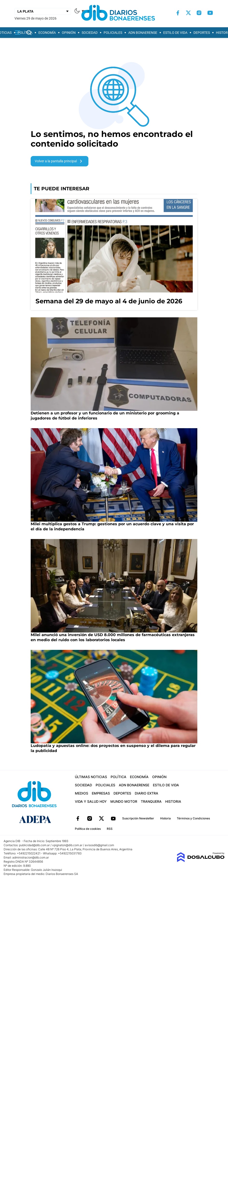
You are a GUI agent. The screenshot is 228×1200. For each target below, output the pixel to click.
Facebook (78, 818)
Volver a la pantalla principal (59, 161)
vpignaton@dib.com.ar (67, 845)
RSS (110, 829)
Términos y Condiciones (193, 818)
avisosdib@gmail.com (99, 845)
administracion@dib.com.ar (30, 857)
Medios (81, 793)
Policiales (113, 33)
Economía (47, 33)
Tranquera (151, 801)
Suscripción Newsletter (138, 818)
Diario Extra (146, 793)
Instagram (90, 818)
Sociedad (90, 33)
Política (25, 33)
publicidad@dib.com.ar (34, 845)
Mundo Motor (123, 801)
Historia (173, 801)
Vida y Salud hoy (91, 801)
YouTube (113, 818)
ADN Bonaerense (142, 33)
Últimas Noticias (91, 777)
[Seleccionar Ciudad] (42, 11)
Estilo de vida (175, 33)
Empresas (101, 793)
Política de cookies (88, 829)
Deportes (201, 33)
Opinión (69, 33)
